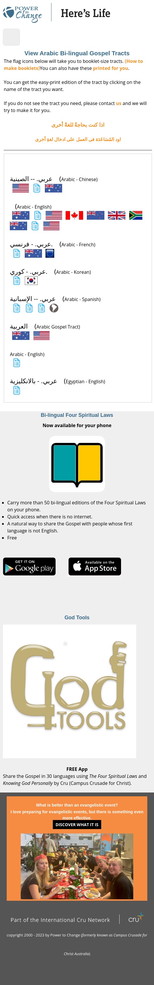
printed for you (110, 68)
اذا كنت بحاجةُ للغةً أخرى (77, 124)
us (118, 103)
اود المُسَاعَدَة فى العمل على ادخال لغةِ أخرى (78, 139)
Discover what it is (77, 824)
